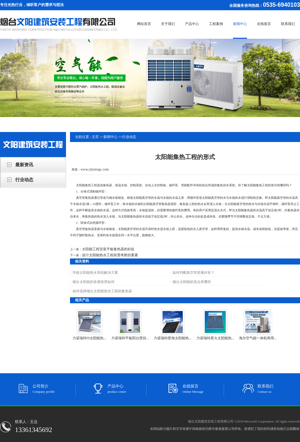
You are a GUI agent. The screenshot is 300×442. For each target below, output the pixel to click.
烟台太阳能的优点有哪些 (191, 282)
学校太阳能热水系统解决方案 (95, 272)
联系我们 (266, 386)
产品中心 (116, 386)
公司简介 (40, 386)
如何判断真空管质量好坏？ (193, 272)
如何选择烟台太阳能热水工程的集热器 (102, 291)
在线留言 (190, 386)
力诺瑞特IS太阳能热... (89, 338)
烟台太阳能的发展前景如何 (93, 282)
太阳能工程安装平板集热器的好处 (108, 249)
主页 (95, 137)
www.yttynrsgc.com (94, 169)
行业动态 (129, 137)
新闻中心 (111, 137)
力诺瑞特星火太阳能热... (215, 338)
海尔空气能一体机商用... (258, 338)
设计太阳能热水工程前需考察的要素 (110, 255)
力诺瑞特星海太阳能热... (173, 338)
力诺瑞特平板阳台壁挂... (130, 338)
